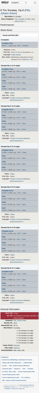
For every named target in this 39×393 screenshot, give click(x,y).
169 (18, 279)
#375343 (4, 199)
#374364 (4, 123)
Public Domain (16, 55)
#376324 (4, 285)
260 (18, 233)
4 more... (22, 21)
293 (18, 45)
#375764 (4, 251)
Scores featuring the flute (26, 371)
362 (18, 117)
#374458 (4, 77)
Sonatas (21, 19)
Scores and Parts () (10, 35)
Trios (16, 19)
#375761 (4, 233)
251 (18, 274)
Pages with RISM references (11, 363)
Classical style (7, 369)
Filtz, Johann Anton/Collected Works (14, 380)
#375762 (4, 239)
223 (18, 193)
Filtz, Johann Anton (20, 320)
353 (18, 77)
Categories (4, 357)
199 (18, 89)
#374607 (4, 83)
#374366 (4, 129)
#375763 (4, 245)
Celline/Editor (27, 363)
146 (18, 251)
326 (18, 112)
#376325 (4, 291)
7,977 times (25, 386)
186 (18, 129)
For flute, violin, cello (9, 371)
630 (18, 71)
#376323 (4, 279)
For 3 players (25, 377)
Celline (24, 71)
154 (18, 245)
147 (18, 285)
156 (18, 199)
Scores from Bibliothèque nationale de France (17, 360)
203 (18, 83)
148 (18, 164)
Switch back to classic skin (18, 388)
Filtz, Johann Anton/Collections (19, 365)
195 (18, 123)
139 (18, 204)
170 (18, 158)
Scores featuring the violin (10, 374)
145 (18, 210)
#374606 (4, 89)
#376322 (4, 274)
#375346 (4, 193)
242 (18, 152)
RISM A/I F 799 (27, 59)
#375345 (4, 210)
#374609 (4, 158)
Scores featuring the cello (10, 377)
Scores (4, 365)
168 (18, 239)
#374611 (4, 170)
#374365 (4, 117)
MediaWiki (7, 388)
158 (18, 170)
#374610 (4, 164)
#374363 (4, 112)
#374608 (4, 152)
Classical (17, 345)
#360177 (4, 45)
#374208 (4, 71)
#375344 (4, 204)
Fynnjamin (25, 45)
